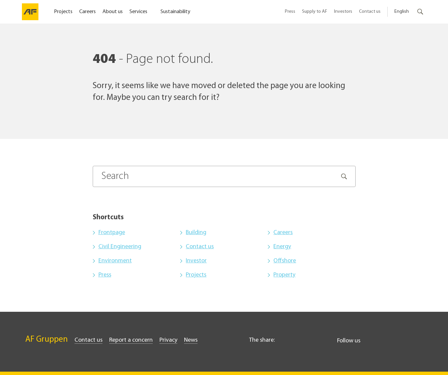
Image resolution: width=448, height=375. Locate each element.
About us (112, 11)
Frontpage (111, 232)
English (401, 11)
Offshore (284, 261)
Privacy (168, 340)
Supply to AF (314, 11)
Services (138, 11)
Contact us (370, 11)
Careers (87, 11)
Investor (196, 261)
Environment (115, 261)
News (191, 340)
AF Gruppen (46, 339)
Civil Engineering (119, 246)
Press (290, 11)
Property (284, 275)
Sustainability (175, 11)
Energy (282, 246)
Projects (63, 11)
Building (196, 232)
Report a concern (131, 340)
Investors (343, 11)
